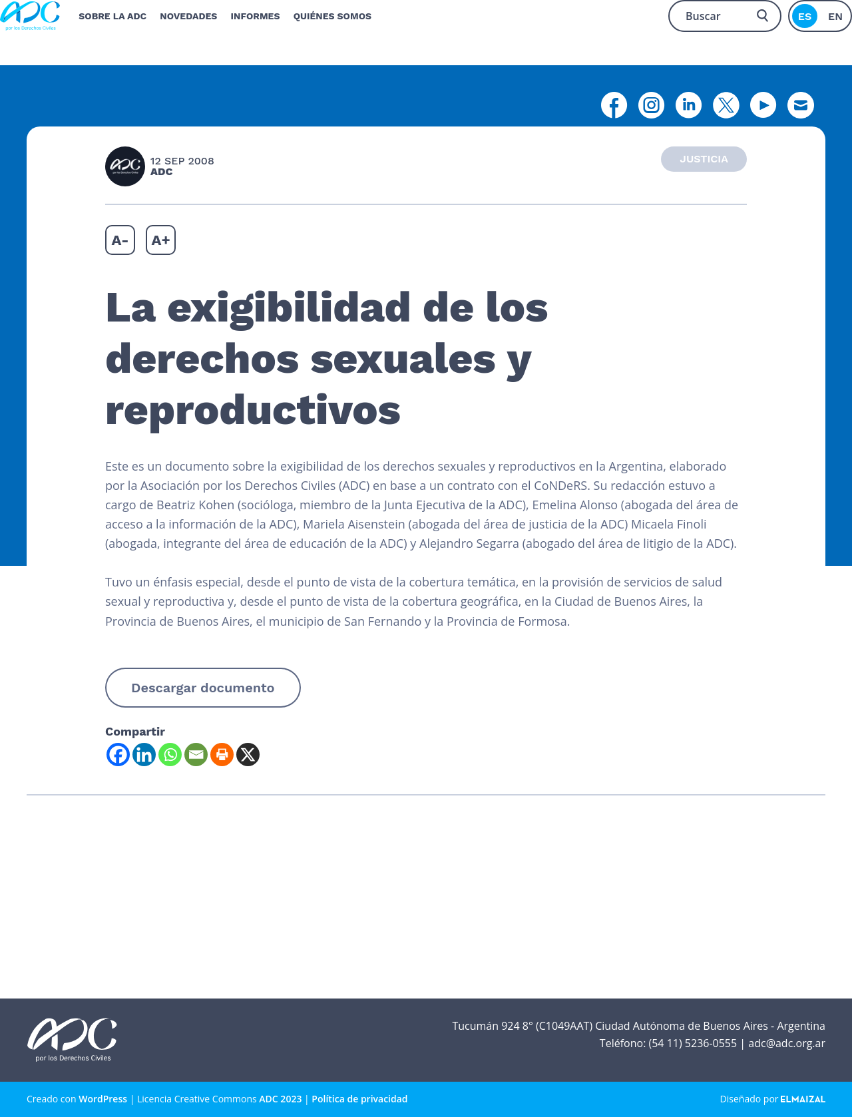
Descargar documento (203, 688)
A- (119, 240)
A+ (161, 240)
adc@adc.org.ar (786, 1043)
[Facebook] (118, 754)
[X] (248, 754)
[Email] (196, 754)
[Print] (222, 754)
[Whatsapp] (170, 754)
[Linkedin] (144, 754)
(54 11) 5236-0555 (692, 1043)
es (804, 16)
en (835, 16)
